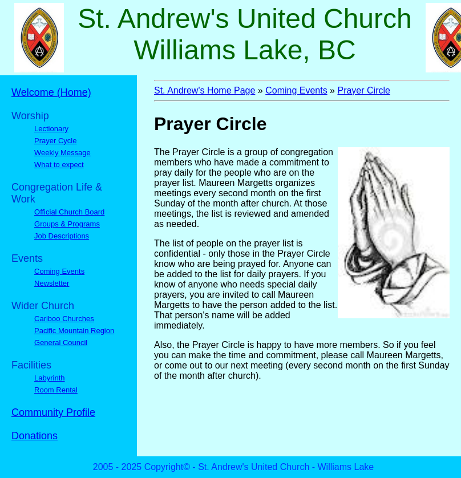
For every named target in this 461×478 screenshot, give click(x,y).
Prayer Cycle (55, 140)
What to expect (59, 164)
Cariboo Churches (64, 318)
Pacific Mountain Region (74, 330)
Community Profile (53, 412)
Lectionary (51, 128)
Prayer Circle (363, 90)
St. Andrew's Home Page (204, 90)
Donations (34, 435)
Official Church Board (69, 212)
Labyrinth (49, 378)
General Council (60, 342)
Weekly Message (62, 152)
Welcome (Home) (51, 92)
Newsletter (51, 283)
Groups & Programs (67, 224)
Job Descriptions (61, 236)
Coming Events (59, 271)
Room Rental (56, 390)
